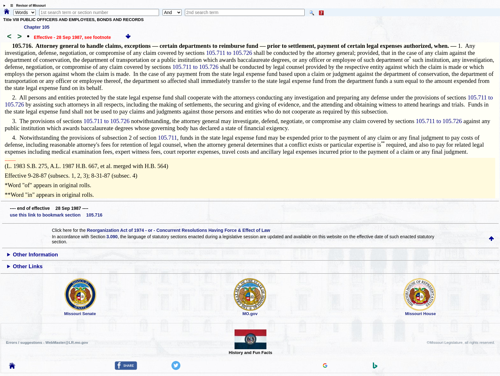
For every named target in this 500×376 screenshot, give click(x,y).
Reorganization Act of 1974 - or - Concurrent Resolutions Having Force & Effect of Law (178, 230)
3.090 (112, 236)
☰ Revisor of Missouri (26, 5)
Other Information (35, 255)
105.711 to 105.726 (229, 52)
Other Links (27, 266)
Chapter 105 (36, 27)
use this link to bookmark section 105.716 (56, 214)
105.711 (167, 137)
